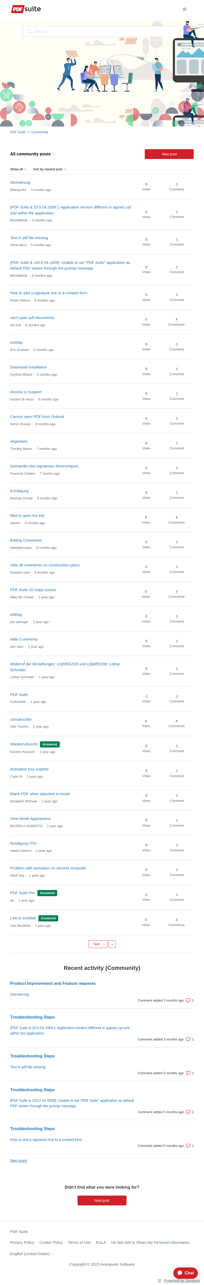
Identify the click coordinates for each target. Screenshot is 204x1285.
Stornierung (20, 182)
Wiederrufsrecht (24, 744)
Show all (18, 169)
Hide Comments (24, 639)
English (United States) (32, 1254)
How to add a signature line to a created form (48, 293)
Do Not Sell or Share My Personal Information (150, 1242)
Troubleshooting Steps (32, 1017)
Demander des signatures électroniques (44, 466)
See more (18, 1160)
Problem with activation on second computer (48, 868)
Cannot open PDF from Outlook (37, 416)
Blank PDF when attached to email (40, 794)
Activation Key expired (29, 769)
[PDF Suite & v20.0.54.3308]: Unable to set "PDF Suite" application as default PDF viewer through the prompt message (72, 1103)
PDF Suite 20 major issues (33, 589)
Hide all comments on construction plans (45, 565)
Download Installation (28, 367)
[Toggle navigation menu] (184, 9)
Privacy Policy (22, 1242)
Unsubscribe (21, 719)
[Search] (102, 31)
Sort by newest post (49, 169)
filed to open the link (27, 515)
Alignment (19, 441)
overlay (16, 342)
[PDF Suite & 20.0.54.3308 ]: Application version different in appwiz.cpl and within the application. (70, 1030)
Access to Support (26, 392)
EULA (101, 1242)
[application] (183, 1273)
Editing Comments (26, 540)
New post (169, 154)
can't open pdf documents (32, 317)
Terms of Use (79, 1242)
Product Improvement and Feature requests (53, 983)
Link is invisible (23, 918)
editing (16, 614)
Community (39, 132)
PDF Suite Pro (22, 893)
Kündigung (19, 491)
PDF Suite (18, 132)
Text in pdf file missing (29, 238)
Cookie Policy (51, 1242)
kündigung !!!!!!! (23, 843)
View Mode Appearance (30, 818)
